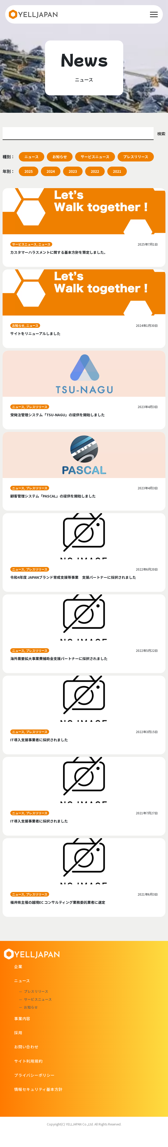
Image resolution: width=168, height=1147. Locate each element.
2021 (117, 171)
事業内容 (22, 1018)
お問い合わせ (26, 1046)
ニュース (31, 156)
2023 (73, 171)
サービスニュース (95, 156)
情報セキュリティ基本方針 (38, 1089)
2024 (51, 171)
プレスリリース (135, 156)
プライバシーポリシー (34, 1075)
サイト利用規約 (28, 1061)
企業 (18, 966)
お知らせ (59, 156)
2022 (95, 171)
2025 (28, 171)
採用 (18, 1032)
